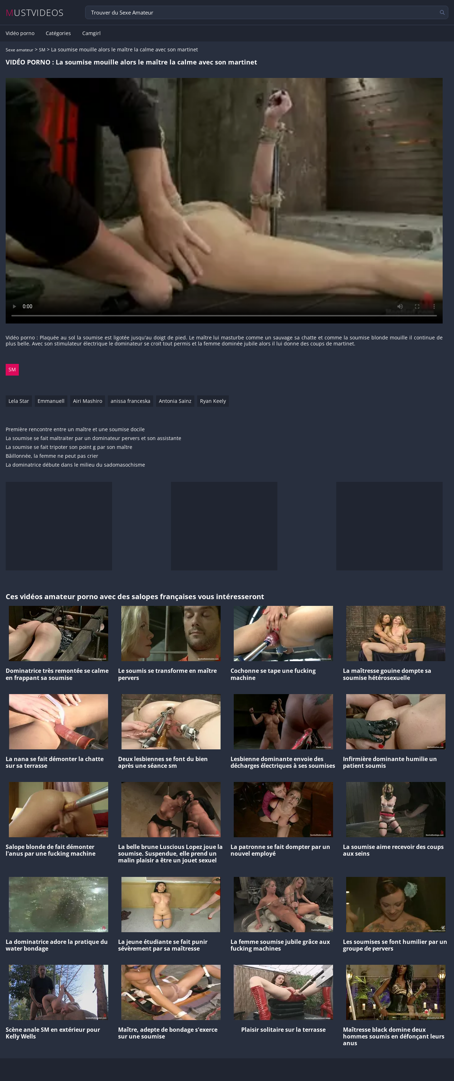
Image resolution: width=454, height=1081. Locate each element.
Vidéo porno (20, 33)
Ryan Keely (213, 401)
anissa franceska (130, 401)
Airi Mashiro (87, 401)
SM (42, 50)
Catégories (58, 33)
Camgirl (91, 33)
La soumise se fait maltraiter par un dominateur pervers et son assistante (93, 438)
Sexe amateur (19, 50)
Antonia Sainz (175, 401)
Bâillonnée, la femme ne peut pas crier (52, 456)
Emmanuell (51, 401)
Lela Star (19, 401)
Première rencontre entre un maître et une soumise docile (75, 430)
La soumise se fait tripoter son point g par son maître (69, 447)
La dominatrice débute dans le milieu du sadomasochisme (75, 465)
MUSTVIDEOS (35, 12)
